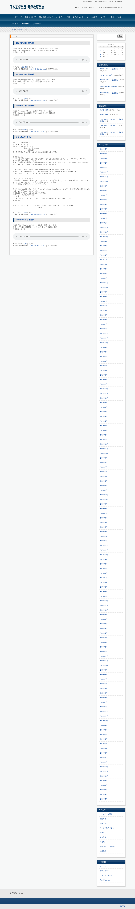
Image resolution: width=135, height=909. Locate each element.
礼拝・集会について (75, 17)
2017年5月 (103, 578)
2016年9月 (103, 615)
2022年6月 (103, 361)
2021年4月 (103, 426)
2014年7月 (103, 735)
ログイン (103, 866)
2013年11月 (104, 771)
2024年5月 (103, 260)
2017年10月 (104, 555)
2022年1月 (103, 384)
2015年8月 (103, 675)
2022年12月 (104, 333)
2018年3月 (103, 532)
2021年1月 (103, 440)
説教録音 (37, 24)
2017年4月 (103, 582)
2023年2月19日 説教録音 (25, 74)
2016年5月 (103, 633)
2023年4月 (103, 315)
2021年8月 (103, 407)
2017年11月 (104, 550)
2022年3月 (103, 375)
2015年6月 (103, 684)
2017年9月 (103, 559)
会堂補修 (103, 819)
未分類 (24, 67)
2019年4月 (103, 476)
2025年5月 (103, 204)
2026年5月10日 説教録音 (110, 80)
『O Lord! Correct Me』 (108, 119)
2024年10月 (104, 237)
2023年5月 (103, 310)
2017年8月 (103, 564)
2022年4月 (103, 370)
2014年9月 (103, 725)
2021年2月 (103, 435)
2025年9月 (103, 186)
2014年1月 (103, 762)
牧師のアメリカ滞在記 (107, 846)
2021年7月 (103, 412)
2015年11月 (104, 661)
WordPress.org (105, 880)
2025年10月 (104, 181)
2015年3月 (103, 698)
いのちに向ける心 (106, 75)
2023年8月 (103, 297)
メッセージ (25, 24)
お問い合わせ (116, 17)
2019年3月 (103, 481)
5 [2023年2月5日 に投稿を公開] (100, 51)
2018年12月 (104, 495)
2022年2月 (103, 380)
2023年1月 (103, 329)
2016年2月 (103, 647)
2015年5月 (103, 688)
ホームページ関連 (106, 814)
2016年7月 (103, 624)
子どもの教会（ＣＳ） (107, 828)
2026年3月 (103, 158)
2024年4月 (103, 264)
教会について (30, 17)
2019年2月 (103, 486)
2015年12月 (104, 656)
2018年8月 (103, 509)
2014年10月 (104, 721)
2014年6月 (103, 739)
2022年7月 (103, 357)
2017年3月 (103, 587)
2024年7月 (103, 250)
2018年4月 (103, 527)
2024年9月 (103, 241)
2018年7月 (103, 513)
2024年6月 (103, 255)
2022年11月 (104, 338)
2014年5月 (103, 744)
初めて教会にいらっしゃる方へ (51, 17)
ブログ (15, 36)
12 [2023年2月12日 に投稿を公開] (100, 52)
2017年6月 (103, 573)
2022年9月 (103, 347)
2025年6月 (103, 200)
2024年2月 (103, 274)
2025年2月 (103, 218)
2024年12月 (104, 227)
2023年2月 (103, 324)
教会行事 (103, 837)
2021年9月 (103, 403)
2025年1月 (103, 223)
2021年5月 (103, 421)
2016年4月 (103, 638)
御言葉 (102, 832)
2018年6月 (103, 518)
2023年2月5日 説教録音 (25, 220)
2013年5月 (103, 799)
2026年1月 (103, 167)
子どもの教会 (92, 17)
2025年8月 (103, 191)
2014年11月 (104, 716)
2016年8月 (103, 619)
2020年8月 (103, 462)
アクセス (14, 24)
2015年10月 (104, 665)
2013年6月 (103, 794)
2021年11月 (104, 393)
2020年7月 (103, 467)
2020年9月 (103, 458)
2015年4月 (103, 693)
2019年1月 (103, 490)
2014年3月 (103, 753)
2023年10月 (104, 287)
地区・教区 (104, 823)
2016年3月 (103, 642)
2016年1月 (103, 652)
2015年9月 (103, 670)
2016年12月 (104, 601)
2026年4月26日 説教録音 (109, 93)
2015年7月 (103, 679)
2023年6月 (103, 306)
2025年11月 (104, 177)
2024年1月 (103, 278)
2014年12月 (104, 711)
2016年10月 (104, 610)
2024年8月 (103, 246)
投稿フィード (104, 871)
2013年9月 (103, 781)
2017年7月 (103, 569)
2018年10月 (104, 499)
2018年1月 (103, 541)
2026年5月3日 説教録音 (108, 86)
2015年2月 (103, 702)
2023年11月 (104, 283)
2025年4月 (103, 209)
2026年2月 (103, 163)
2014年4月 (103, 748)
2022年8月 (103, 352)
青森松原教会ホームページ (28, 7)
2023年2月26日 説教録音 (25, 43)
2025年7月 (103, 195)
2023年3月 (103, 320)
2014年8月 (103, 730)
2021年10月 (104, 398)
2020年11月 (104, 449)
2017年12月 (104, 545)
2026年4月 (103, 154)
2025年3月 (103, 214)
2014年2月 (103, 757)
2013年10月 (104, 776)
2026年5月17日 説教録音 (110, 69)
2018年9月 (103, 504)
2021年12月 (104, 389)
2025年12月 (104, 172)
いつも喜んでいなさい (24, 137)
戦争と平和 (104, 110)
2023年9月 (103, 292)
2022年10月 (104, 343)
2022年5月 (103, 366)
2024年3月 (103, 269)
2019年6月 (103, 472)
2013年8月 (103, 785)
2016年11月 (104, 605)
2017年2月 (103, 592)
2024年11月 (104, 232)
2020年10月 (104, 453)
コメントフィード (106, 875)
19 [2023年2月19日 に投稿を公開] (100, 54)
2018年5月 (103, 522)
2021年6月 (103, 416)
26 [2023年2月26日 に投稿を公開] (100, 56)
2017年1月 (103, 596)
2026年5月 (103, 149)
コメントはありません (38, 69)
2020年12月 (104, 444)
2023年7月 (103, 301)
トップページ (16, 17)
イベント (104, 17)
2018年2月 (103, 536)
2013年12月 (104, 767)
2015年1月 (103, 707)
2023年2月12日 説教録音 (25, 106)
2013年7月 (103, 790)
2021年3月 (103, 430)
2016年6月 (103, 628)
